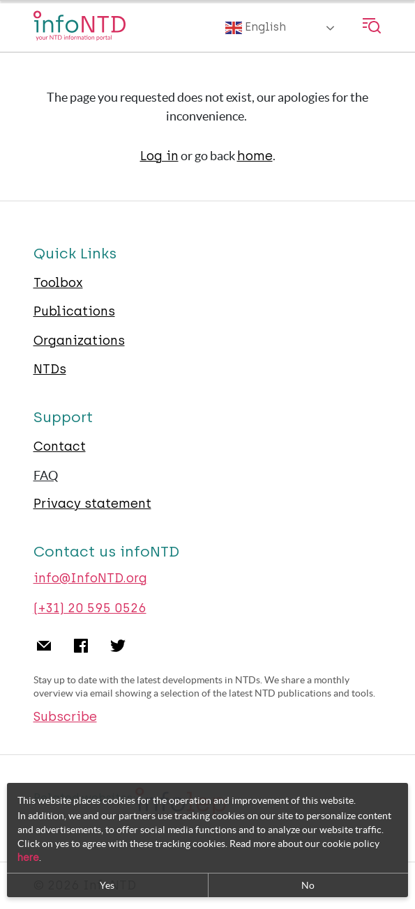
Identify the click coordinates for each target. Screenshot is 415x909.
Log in (159, 156)
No (308, 886)
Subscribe (65, 716)
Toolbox (58, 282)
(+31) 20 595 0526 (89, 608)
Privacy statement (92, 503)
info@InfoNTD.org (90, 578)
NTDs (49, 369)
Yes (107, 886)
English (255, 28)
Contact (59, 446)
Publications (74, 311)
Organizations (79, 340)
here (28, 859)
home (255, 156)
